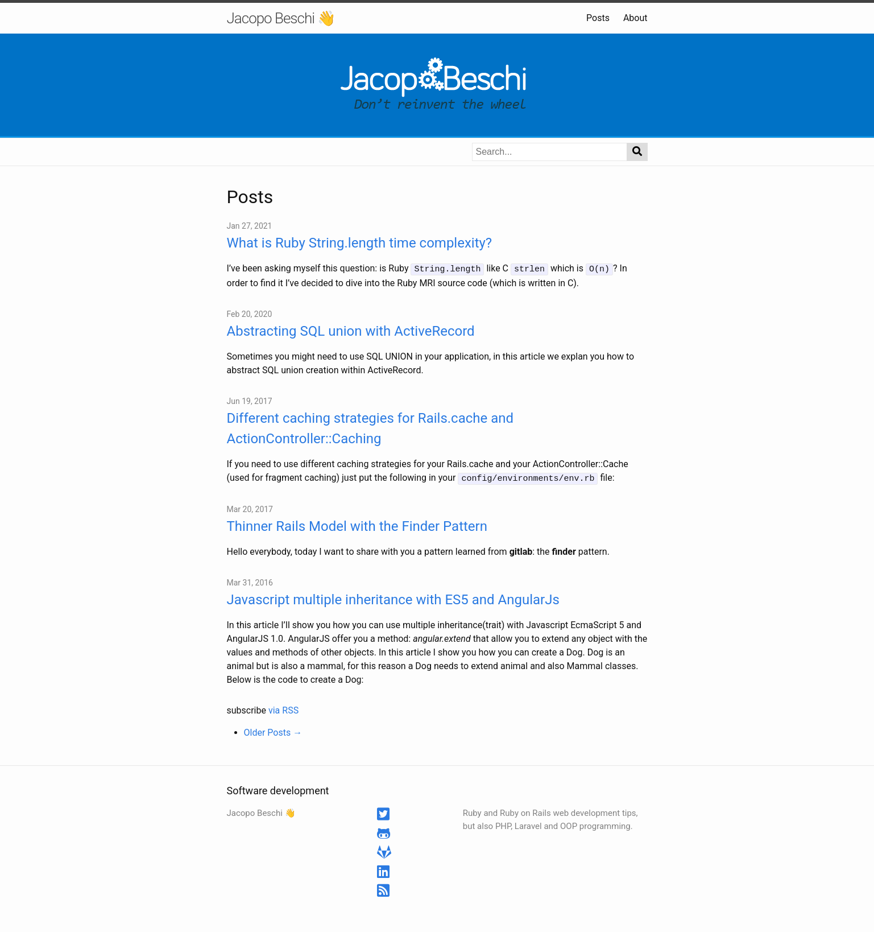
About (635, 18)
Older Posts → (273, 730)
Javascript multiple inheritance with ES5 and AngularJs (393, 598)
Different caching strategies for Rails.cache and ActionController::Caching (370, 427)
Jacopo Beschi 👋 (281, 18)
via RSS (283, 708)
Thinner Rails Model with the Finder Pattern (357, 525)
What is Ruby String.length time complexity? (359, 243)
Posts (598, 18)
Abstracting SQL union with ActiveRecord (351, 330)
